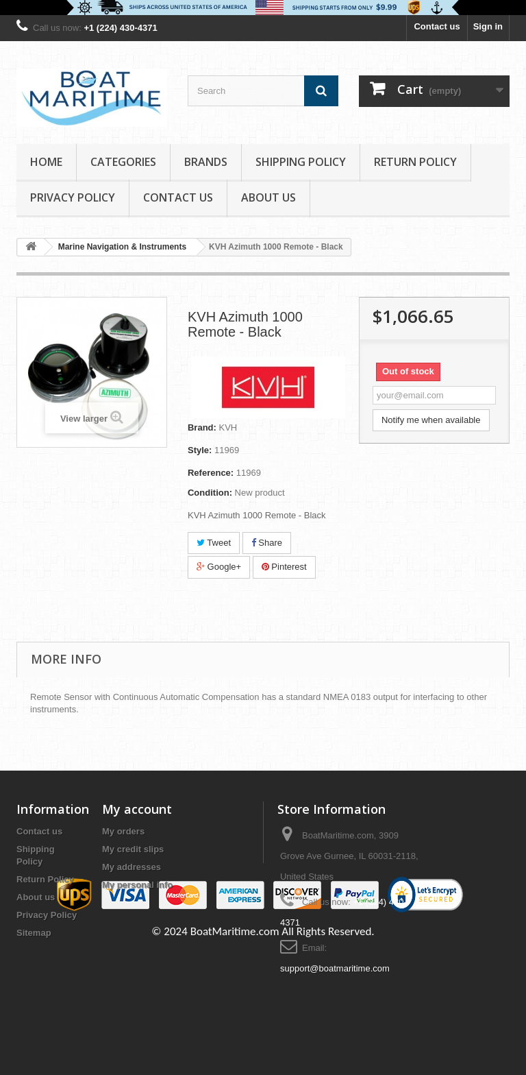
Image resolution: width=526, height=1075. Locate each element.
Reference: (211, 473)
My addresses (131, 867)
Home (46, 161)
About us (268, 197)
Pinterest (284, 566)
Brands (205, 161)
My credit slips (133, 849)
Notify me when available (431, 420)
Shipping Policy (300, 161)
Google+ (219, 566)
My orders (123, 831)
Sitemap (33, 933)
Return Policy (415, 161)
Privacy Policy (72, 197)
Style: (200, 450)
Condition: (210, 492)
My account (137, 809)
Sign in (488, 26)
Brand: (202, 427)
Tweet (214, 543)
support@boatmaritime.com (335, 968)
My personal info (137, 885)
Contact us (437, 26)
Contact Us (178, 197)
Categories (123, 161)
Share (266, 543)
